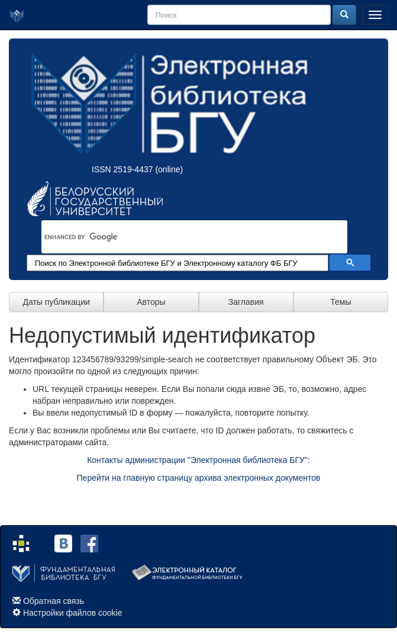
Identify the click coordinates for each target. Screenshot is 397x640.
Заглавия (246, 302)
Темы (340, 302)
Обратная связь (53, 601)
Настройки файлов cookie (72, 613)
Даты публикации (55, 302)
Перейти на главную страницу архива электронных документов (199, 478)
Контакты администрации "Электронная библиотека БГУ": (198, 460)
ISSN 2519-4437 (122, 169)
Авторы (151, 302)
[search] (179, 236)
